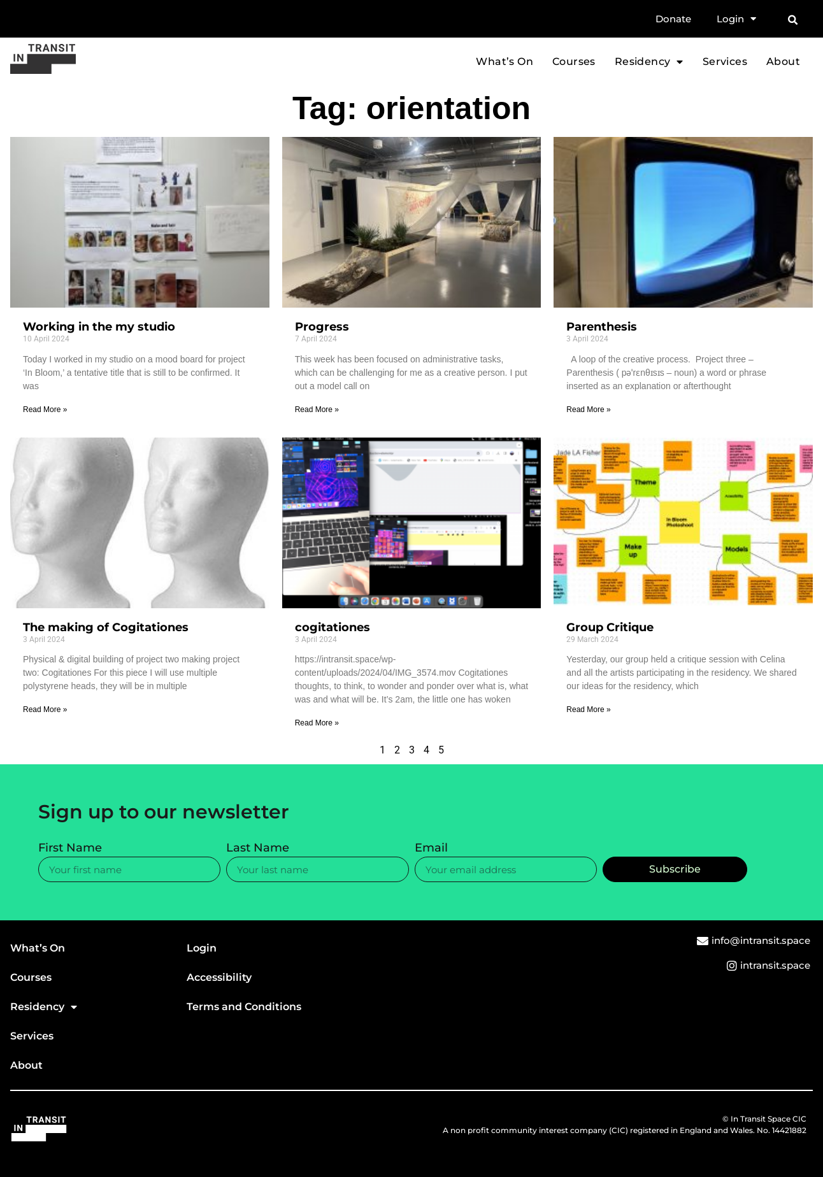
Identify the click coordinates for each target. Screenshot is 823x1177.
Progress (322, 327)
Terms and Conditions (244, 1007)
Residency (649, 62)
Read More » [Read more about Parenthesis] (588, 409)
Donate (673, 19)
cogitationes (332, 627)
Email (431, 848)
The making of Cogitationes (106, 627)
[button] (792, 20)
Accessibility (219, 977)
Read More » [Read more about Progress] (317, 409)
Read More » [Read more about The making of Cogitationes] (45, 709)
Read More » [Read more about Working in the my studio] (45, 409)
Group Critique (610, 627)
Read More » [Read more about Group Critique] (588, 709)
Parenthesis (601, 327)
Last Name (257, 848)
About (783, 62)
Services (725, 62)
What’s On (504, 62)
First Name (70, 848)
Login (736, 19)
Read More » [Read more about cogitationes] (317, 722)
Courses (574, 62)
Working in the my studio (99, 327)
